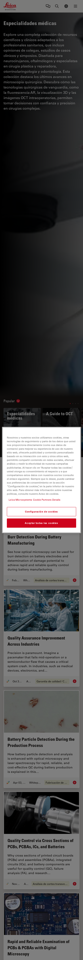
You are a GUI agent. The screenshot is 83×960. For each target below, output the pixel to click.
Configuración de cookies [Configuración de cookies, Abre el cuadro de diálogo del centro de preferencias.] (41, 511)
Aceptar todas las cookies (41, 523)
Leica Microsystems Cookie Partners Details (34, 499)
